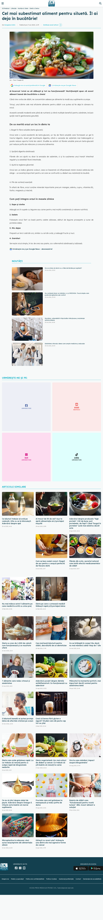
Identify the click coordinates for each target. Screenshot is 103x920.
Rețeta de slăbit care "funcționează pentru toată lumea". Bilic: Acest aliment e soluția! (82, 803)
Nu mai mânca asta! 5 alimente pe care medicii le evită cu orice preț (17, 605)
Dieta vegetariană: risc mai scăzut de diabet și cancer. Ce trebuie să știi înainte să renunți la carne (51, 762)
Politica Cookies (51, 879)
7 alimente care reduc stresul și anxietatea (16, 682)
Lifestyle (13, 8)
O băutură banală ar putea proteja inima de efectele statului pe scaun (17, 719)
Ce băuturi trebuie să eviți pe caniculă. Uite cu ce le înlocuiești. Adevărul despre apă (16, 521)
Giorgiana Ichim (9, 25)
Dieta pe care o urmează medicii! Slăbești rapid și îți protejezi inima (50, 605)
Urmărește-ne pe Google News (64, 85)
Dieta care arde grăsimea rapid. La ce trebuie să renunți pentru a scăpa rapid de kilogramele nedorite (17, 763)
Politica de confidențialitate (35, 879)
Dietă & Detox (34, 8)
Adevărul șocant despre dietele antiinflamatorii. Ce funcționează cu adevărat (51, 683)
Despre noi (5, 879)
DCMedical (5, 8)
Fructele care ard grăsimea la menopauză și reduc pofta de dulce (49, 802)
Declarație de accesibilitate (92, 879)
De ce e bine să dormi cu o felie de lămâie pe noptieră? (63, 268)
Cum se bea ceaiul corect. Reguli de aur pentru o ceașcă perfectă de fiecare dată (50, 563)
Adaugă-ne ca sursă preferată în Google (29, 85)
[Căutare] (100, 3)
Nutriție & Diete (23, 8)
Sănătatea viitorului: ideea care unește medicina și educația (65, 344)
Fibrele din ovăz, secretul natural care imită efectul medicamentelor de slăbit (84, 563)
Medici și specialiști (17, 879)
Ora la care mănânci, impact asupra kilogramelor (81, 761)
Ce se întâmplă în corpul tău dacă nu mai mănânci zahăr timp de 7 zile (85, 644)
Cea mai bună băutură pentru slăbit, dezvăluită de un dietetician (51, 644)
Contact (78, 879)
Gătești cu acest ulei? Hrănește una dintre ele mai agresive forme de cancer (51, 842)
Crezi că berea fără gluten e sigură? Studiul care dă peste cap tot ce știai (51, 720)
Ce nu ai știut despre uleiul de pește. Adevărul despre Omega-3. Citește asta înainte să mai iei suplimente (17, 803)
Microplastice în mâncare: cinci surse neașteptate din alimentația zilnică (17, 842)
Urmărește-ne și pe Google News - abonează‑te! (32, 249)
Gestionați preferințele (66, 879)
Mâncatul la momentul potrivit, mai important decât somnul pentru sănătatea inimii (85, 683)
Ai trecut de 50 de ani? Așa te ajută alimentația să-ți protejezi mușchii (50, 521)
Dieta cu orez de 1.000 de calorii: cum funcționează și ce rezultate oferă (16, 645)
